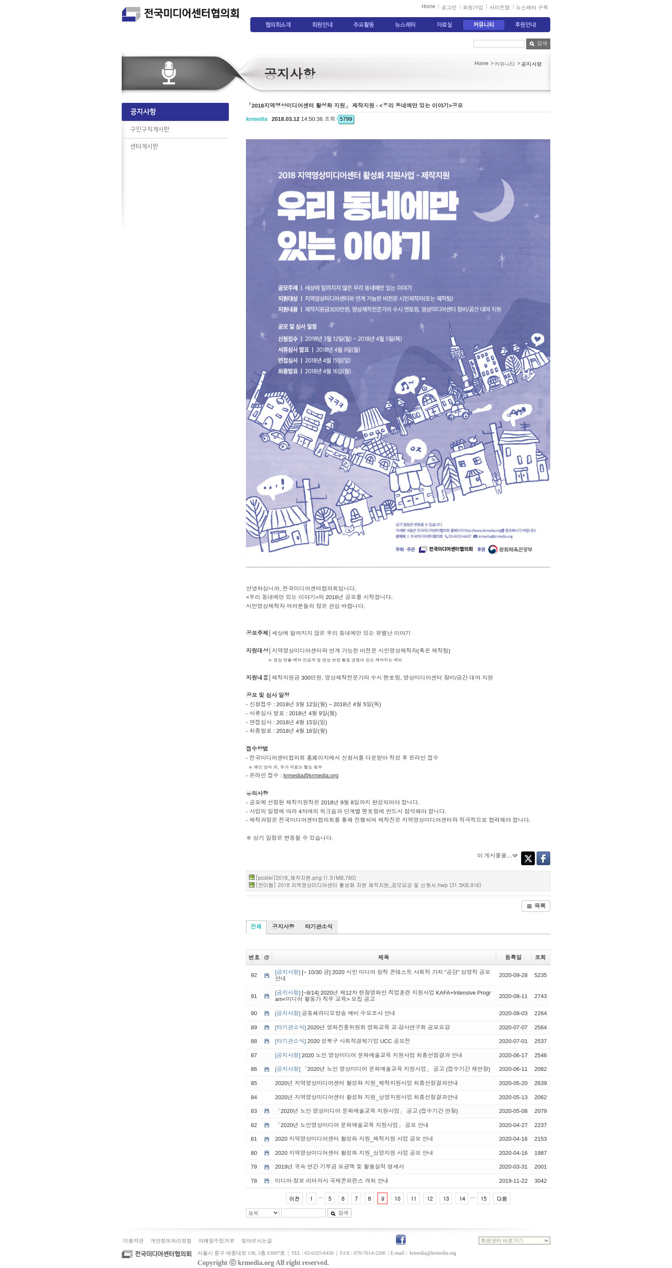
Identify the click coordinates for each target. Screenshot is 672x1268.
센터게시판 (144, 146)
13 (446, 1198)
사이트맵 (499, 8)
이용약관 (133, 1241)
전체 (256, 926)
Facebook (543, 858)
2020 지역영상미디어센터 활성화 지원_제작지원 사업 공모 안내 (354, 1139)
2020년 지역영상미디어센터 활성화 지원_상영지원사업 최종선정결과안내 (367, 1097)
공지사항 (143, 112)
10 (397, 1198)
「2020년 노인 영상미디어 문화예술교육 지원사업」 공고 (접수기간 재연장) (382, 1069)
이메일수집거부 (216, 1241)
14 (462, 1198)
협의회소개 (278, 25)
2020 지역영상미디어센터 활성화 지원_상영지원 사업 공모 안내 (354, 1153)
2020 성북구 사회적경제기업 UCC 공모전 (343, 1041)
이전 (294, 1198)
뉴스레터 (405, 25)
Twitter (528, 858)
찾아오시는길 (256, 1241)
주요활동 (364, 25)
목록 (536, 905)
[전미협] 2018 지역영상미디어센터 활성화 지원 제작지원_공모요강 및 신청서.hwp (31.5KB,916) (368, 884)
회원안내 (322, 25)
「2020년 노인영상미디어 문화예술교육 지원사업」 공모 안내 (352, 1125)
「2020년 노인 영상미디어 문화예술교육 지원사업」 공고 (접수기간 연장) (366, 1111)
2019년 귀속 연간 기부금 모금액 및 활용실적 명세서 (339, 1166)
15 (483, 1198)
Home (428, 6)
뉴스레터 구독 (532, 8)
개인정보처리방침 (171, 1241)
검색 (538, 43)
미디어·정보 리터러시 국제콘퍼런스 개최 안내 (332, 1181)
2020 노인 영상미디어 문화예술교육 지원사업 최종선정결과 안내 (369, 1055)
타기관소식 (319, 926)
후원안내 (525, 25)
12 (430, 1198)
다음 (502, 1198)
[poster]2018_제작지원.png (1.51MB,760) (305, 877)
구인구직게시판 (149, 129)
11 (414, 1198)
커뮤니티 (484, 25)
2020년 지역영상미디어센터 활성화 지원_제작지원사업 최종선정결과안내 (367, 1083)
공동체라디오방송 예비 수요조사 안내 (335, 1013)
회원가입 (473, 8)
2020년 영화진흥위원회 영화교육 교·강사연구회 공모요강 (362, 1027)
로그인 (449, 8)
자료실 (444, 25)
